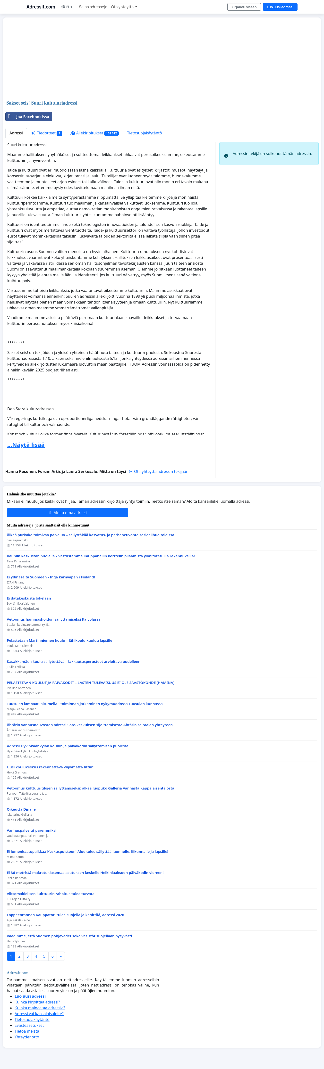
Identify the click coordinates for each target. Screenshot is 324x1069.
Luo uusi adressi (280, 7)
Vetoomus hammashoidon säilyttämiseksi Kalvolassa (54, 619)
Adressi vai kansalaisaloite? (39, 1013)
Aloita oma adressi (67, 512)
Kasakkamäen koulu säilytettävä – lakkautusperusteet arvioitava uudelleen (73, 661)
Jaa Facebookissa (27, 116)
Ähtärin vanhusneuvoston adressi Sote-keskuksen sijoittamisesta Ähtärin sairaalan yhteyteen (90, 725)
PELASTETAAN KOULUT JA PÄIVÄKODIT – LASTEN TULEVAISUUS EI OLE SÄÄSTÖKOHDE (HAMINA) (90, 682)
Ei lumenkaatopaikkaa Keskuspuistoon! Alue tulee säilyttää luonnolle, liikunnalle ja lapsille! (87, 851)
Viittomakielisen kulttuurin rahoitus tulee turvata (50, 893)
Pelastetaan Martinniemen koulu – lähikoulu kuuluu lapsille (59, 640)
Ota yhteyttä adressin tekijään (158, 471)
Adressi (16, 133)
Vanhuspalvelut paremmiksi (31, 830)
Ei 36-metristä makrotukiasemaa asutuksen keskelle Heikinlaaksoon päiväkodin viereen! (85, 872)
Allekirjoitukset (94, 133)
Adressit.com (40, 7)
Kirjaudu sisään (244, 7)
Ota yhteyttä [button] (123, 6)
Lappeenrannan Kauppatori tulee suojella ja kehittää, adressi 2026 (65, 915)
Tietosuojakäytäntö (144, 133)
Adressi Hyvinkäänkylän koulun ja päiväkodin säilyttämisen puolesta (67, 746)
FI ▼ (67, 6)
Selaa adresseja (93, 6)
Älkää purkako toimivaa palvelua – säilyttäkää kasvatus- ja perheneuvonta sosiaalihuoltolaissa (90, 535)
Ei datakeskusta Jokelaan (29, 598)
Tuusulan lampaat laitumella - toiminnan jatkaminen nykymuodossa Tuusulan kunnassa (85, 703)
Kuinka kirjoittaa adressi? (37, 1002)
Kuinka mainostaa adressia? (40, 1008)
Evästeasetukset (29, 1025)
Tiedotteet (46, 133)
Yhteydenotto (27, 1037)
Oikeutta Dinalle (21, 809)
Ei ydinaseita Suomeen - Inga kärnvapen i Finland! (51, 577)
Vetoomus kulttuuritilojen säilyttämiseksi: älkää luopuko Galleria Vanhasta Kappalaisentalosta (90, 788)
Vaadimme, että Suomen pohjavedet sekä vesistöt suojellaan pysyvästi (69, 936)
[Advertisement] (151, 59)
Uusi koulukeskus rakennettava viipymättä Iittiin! (50, 767)
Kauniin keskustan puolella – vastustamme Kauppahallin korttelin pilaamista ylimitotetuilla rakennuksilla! (101, 556)
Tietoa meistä (27, 1031)
